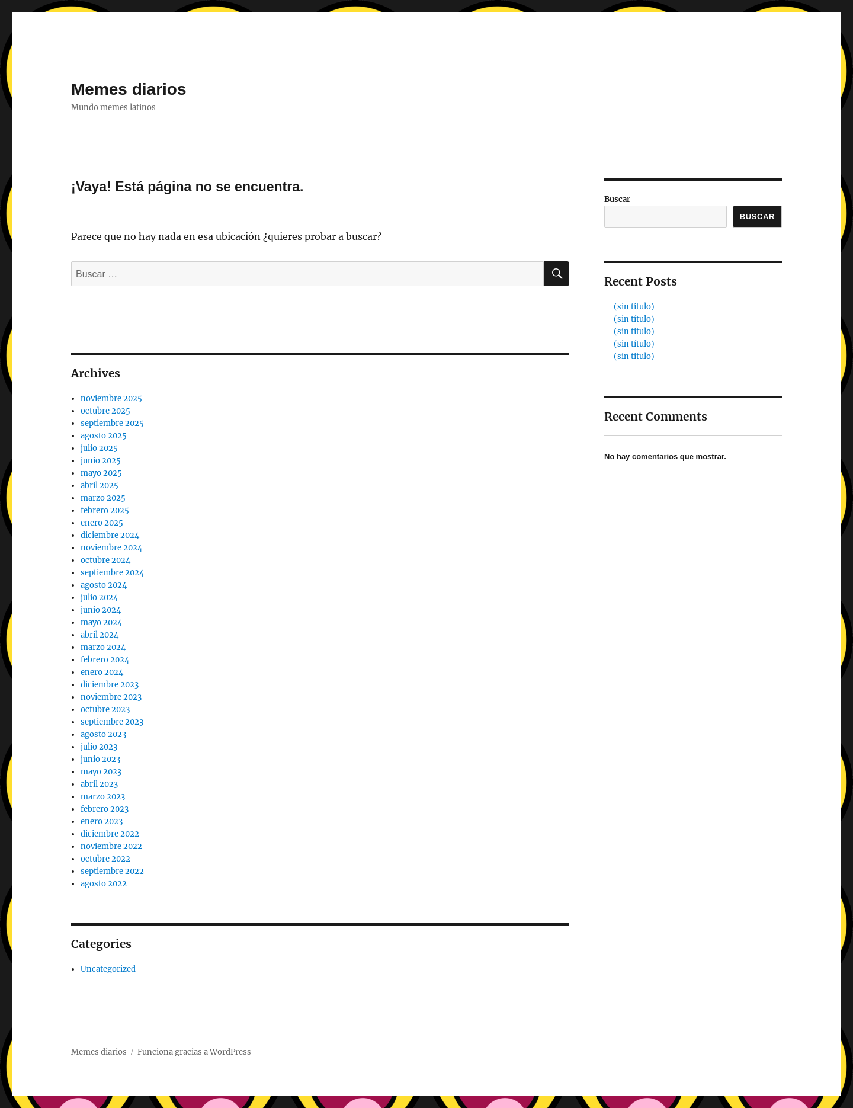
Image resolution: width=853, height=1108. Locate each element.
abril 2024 (99, 635)
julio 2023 (99, 747)
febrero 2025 (105, 510)
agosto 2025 (104, 436)
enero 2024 (102, 672)
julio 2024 (99, 598)
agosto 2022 (104, 884)
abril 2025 (99, 486)
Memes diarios (129, 89)
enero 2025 (102, 523)
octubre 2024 (105, 560)
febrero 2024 (105, 660)
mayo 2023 (101, 772)
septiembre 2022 (112, 871)
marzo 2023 (103, 797)
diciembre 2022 (110, 834)
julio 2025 (99, 448)
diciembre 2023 (110, 685)
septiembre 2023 (112, 722)
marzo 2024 (103, 647)
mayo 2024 (101, 622)
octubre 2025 (105, 411)
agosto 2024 (104, 585)
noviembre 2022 (111, 846)
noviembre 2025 (111, 398)
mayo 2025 (101, 473)
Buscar (617, 199)
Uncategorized (108, 969)
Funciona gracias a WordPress (194, 1052)
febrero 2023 (105, 809)
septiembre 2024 (112, 573)
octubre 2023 (105, 709)
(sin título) (634, 307)
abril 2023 (99, 784)
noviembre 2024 (111, 548)
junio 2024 (101, 610)
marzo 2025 (103, 498)
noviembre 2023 (111, 697)
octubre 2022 (105, 859)
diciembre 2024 (110, 535)
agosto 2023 (103, 734)
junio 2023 (100, 759)
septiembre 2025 (112, 423)
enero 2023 (102, 821)
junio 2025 (101, 461)
